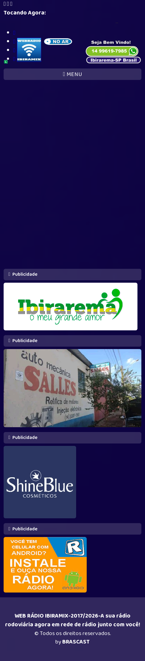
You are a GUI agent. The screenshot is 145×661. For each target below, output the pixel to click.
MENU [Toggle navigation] (72, 74)
